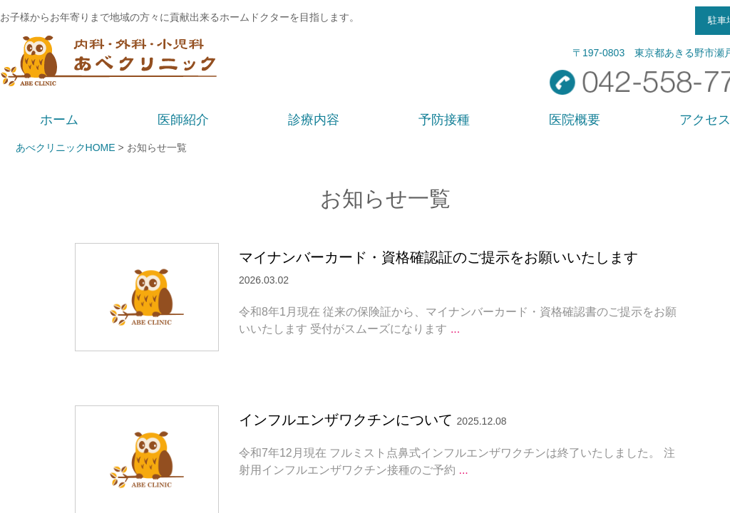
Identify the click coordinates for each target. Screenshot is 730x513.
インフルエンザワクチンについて (346, 420)
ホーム (59, 120)
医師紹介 (183, 120)
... (455, 329)
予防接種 (444, 120)
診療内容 (313, 120)
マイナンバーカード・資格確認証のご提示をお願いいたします (438, 257)
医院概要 (574, 120)
